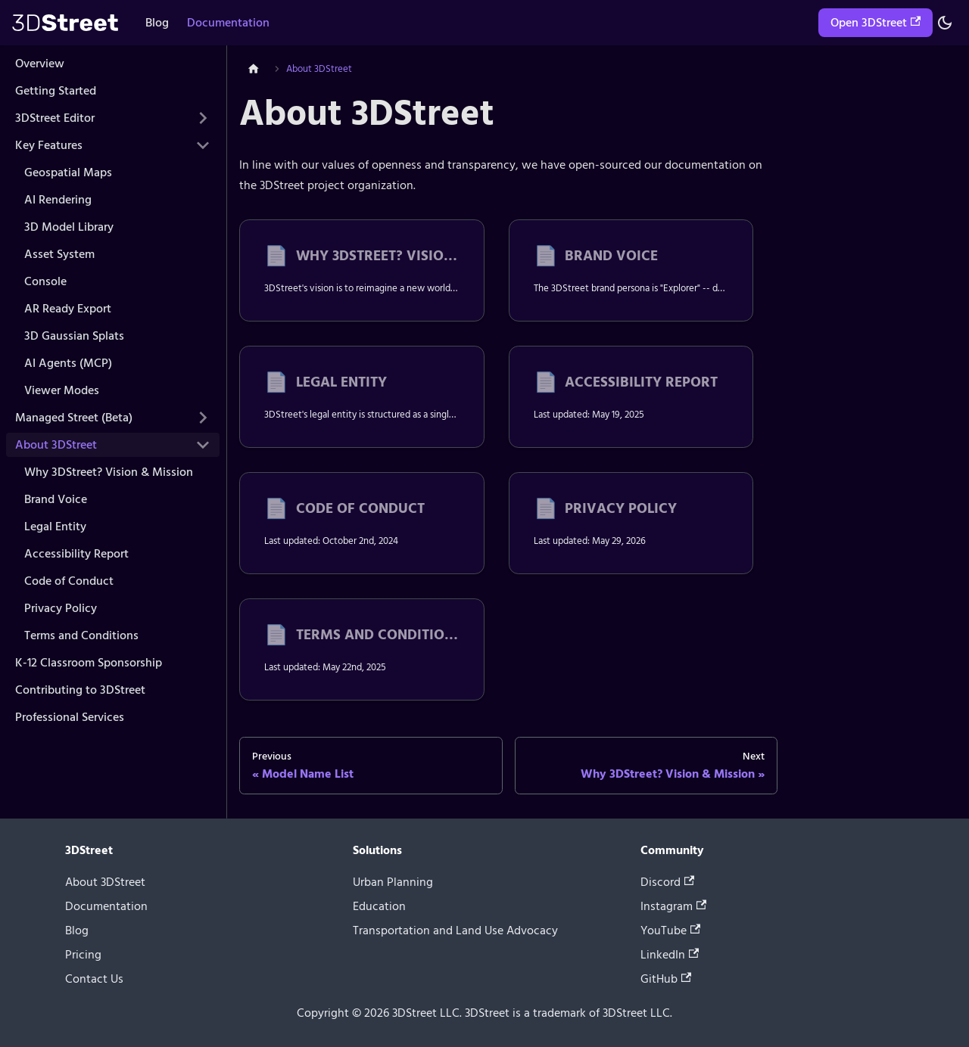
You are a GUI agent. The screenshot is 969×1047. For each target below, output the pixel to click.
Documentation (228, 23)
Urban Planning (393, 882)
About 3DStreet (105, 882)
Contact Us (94, 979)
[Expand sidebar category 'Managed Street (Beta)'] (203, 417)
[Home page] (253, 69)
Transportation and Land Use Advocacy (455, 930)
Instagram (673, 906)
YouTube (670, 930)
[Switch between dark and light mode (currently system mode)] (945, 23)
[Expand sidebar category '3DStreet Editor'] (203, 118)
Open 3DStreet (875, 23)
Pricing (83, 955)
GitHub (665, 979)
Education (379, 906)
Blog (157, 23)
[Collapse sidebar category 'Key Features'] (203, 145)
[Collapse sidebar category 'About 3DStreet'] (203, 445)
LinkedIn (669, 955)
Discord (667, 882)
